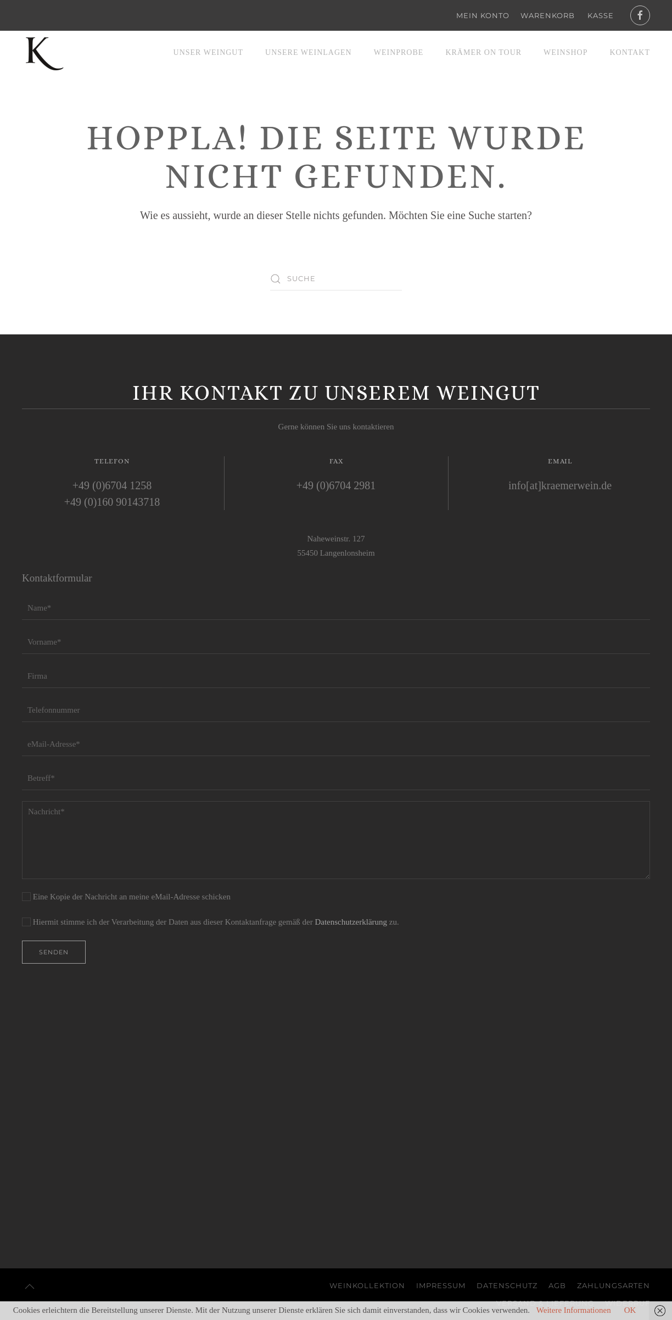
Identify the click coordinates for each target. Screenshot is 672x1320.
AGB (557, 1285)
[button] (29, 1286)
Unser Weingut (208, 52)
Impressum (441, 1285)
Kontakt (629, 52)
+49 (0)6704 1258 (112, 485)
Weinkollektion (367, 1285)
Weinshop (565, 52)
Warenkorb (547, 15)
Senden (54, 952)
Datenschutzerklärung (351, 922)
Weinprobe (399, 52)
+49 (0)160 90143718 (112, 502)
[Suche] (336, 278)
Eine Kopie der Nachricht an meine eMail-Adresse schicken (126, 896)
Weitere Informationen (573, 1310)
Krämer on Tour (483, 52)
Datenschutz (507, 1285)
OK (630, 1310)
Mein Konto (482, 15)
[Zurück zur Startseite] (44, 53)
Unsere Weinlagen (308, 52)
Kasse (600, 15)
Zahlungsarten (613, 1285)
